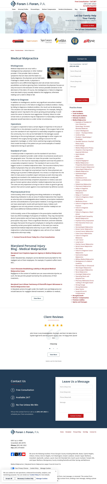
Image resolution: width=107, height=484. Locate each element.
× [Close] (55, 471)
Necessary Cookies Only (25, 478)
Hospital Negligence (82, 161)
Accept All (9, 478)
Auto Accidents (78, 111)
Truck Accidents (78, 113)
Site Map (85, 432)
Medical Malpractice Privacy (84, 148)
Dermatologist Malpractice (84, 227)
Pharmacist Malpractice (83, 186)
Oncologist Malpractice (83, 274)
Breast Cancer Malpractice (84, 229)
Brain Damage (80, 146)
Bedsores (79, 225)
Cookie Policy (34, 468)
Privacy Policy (77, 432)
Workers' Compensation (49, 9)
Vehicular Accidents (79, 118)
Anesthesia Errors (81, 178)
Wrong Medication (81, 287)
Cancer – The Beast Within (84, 133)
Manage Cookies (45, 468)
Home (14, 9)
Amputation (79, 158)
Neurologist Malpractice (83, 268)
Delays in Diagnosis (82, 188)
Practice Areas (19, 50)
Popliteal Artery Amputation (85, 220)
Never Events (80, 289)
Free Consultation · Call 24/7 (85, 2)
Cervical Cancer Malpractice (84, 231)
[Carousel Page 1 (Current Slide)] (50, 348)
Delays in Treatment (82, 195)
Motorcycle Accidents (80, 116)
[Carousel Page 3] (57, 348)
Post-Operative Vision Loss (84, 223)
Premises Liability (78, 300)
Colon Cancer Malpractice (84, 233)
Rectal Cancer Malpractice (84, 246)
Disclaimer (68, 432)
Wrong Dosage (80, 285)
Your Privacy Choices (19, 468)
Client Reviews (53, 317)
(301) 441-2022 (90, 3)
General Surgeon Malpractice (85, 167)
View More (37, 298)
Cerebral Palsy (80, 135)
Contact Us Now (88, 25)
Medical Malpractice (79, 120)
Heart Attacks (80, 154)
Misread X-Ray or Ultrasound (85, 265)
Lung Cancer (80, 242)
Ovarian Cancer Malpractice (84, 244)
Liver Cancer (79, 240)
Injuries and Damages (80, 302)
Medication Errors (81, 201)
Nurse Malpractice (81, 272)
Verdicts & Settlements (65, 9)
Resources (83, 9)
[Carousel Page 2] (53, 348)
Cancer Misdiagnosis (82, 131)
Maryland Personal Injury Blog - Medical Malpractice (29, 247)
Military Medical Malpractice (85, 259)
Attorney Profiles (23, 9)
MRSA (77, 156)
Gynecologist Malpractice (84, 169)
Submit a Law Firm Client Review (53, 361)
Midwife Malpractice (82, 171)
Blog (76, 9)
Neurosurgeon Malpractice (84, 270)
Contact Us (92, 9)
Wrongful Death (78, 295)
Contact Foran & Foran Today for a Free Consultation (34, 237)
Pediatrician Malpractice (83, 184)
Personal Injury (35, 9)
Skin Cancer (79, 248)
